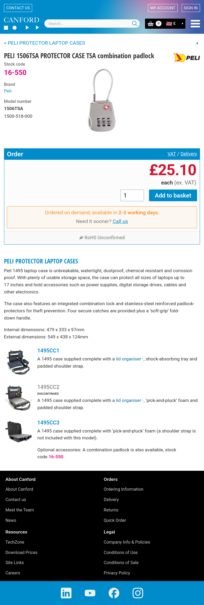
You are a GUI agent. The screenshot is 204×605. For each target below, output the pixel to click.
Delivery (189, 154)
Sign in (191, 8)
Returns (111, 509)
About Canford (19, 489)
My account (162, 8)
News (11, 520)
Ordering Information (123, 489)
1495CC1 (48, 350)
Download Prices (22, 552)
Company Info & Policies (127, 542)
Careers (13, 572)
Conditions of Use (121, 552)
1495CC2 (48, 387)
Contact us (18, 8)
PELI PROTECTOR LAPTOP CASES (41, 261)
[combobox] (92, 23)
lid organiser (129, 359)
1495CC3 (48, 422)
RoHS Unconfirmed (102, 237)
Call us (120, 221)
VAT (172, 154)
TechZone (15, 542)
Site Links (15, 562)
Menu (195, 23)
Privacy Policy (117, 572)
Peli (7, 91)
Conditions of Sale (121, 562)
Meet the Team (20, 509)
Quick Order (115, 520)
